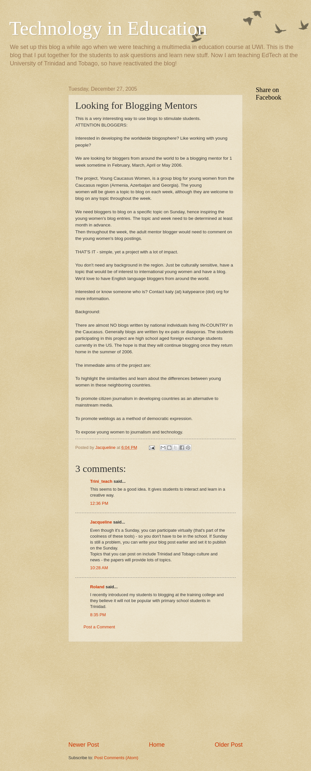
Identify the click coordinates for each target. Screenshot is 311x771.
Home (157, 744)
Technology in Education (108, 28)
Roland (97, 586)
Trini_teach (101, 481)
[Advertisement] (155, 691)
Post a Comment (99, 626)
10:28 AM (99, 567)
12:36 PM (99, 503)
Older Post (229, 744)
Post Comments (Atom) (116, 757)
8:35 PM (98, 614)
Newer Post (83, 744)
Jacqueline (101, 522)
